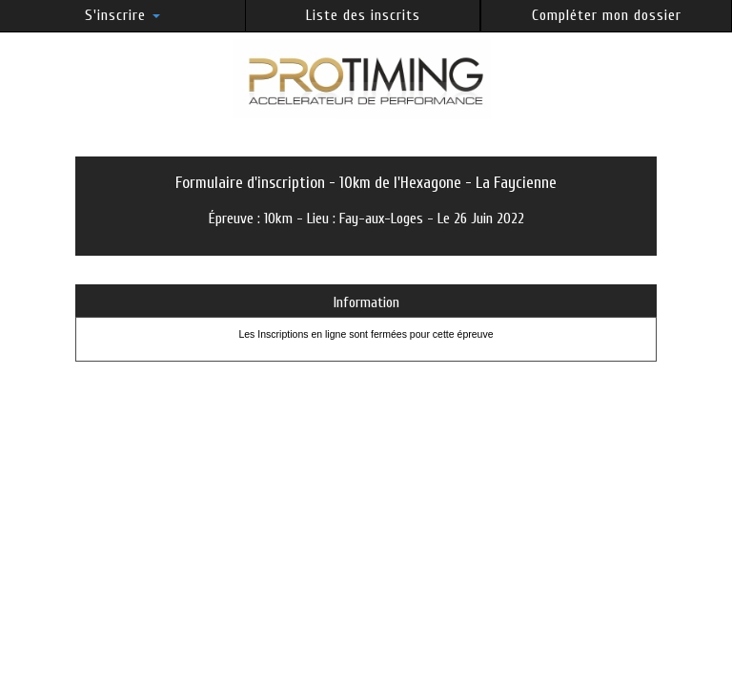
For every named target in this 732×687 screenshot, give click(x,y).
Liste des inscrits (363, 15)
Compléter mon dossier (606, 15)
